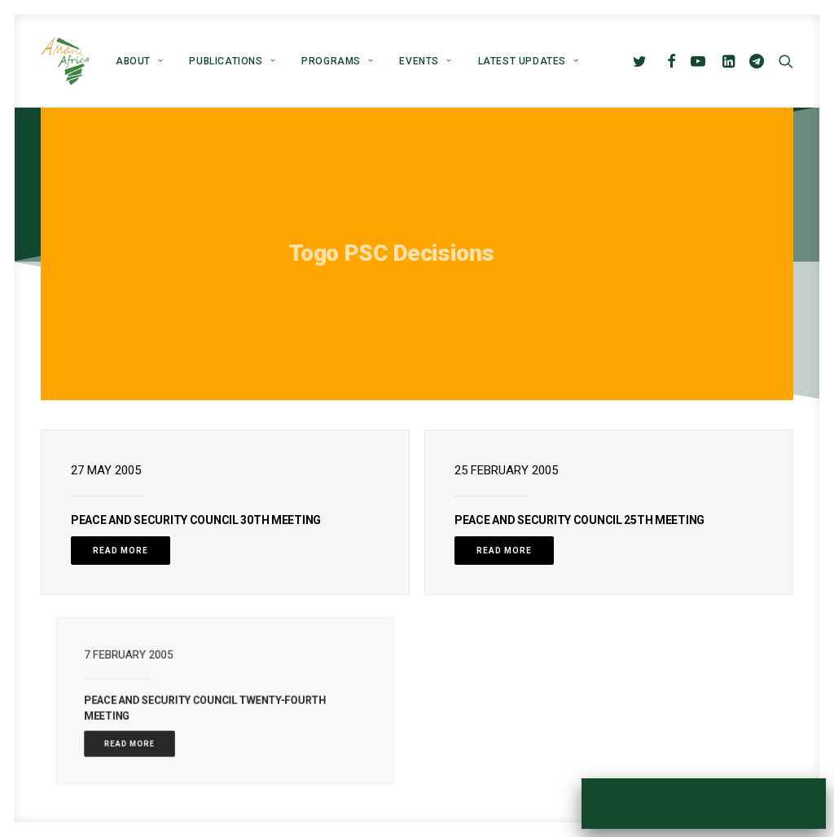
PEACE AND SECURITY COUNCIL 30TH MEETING (196, 519)
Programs (337, 61)
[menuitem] (139, 61)
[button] (643, 61)
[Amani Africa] (65, 61)
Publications (232, 61)
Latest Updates (528, 61)
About (139, 61)
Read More (120, 550)
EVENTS (425, 61)
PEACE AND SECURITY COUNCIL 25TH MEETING (580, 519)
